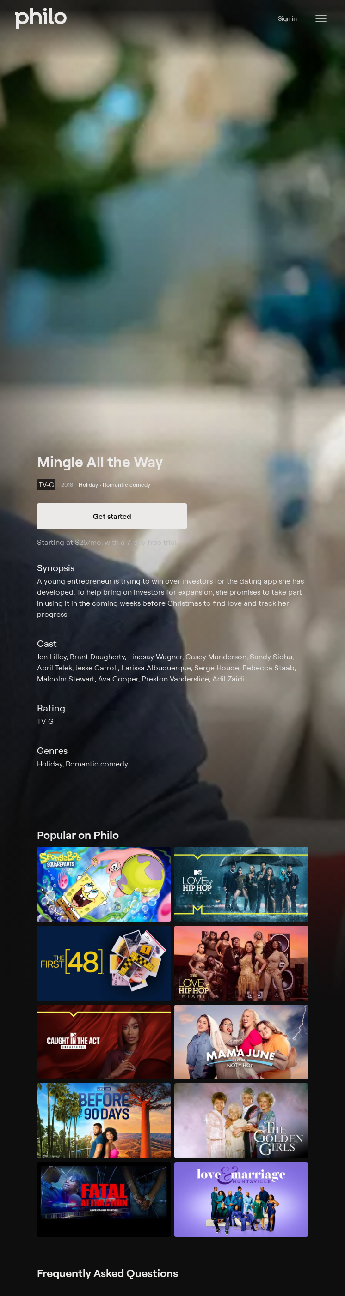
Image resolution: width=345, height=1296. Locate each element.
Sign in (287, 18)
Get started (112, 516)
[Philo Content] (321, 18)
